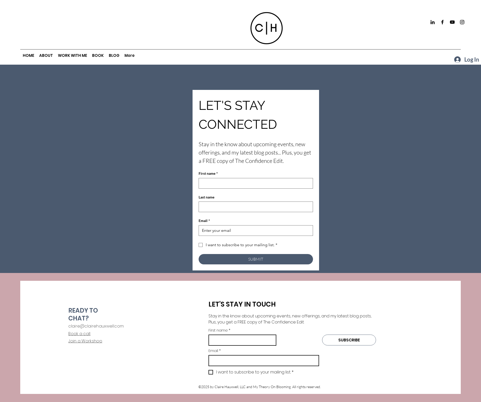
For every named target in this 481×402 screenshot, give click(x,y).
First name (208, 173)
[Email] (254, 230)
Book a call (79, 334)
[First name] (254, 183)
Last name (206, 197)
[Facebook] (442, 22)
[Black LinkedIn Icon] (432, 22)
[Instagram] (462, 22)
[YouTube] (452, 22)
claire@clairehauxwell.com (96, 326)
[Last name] (254, 207)
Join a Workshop (85, 341)
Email (204, 220)
